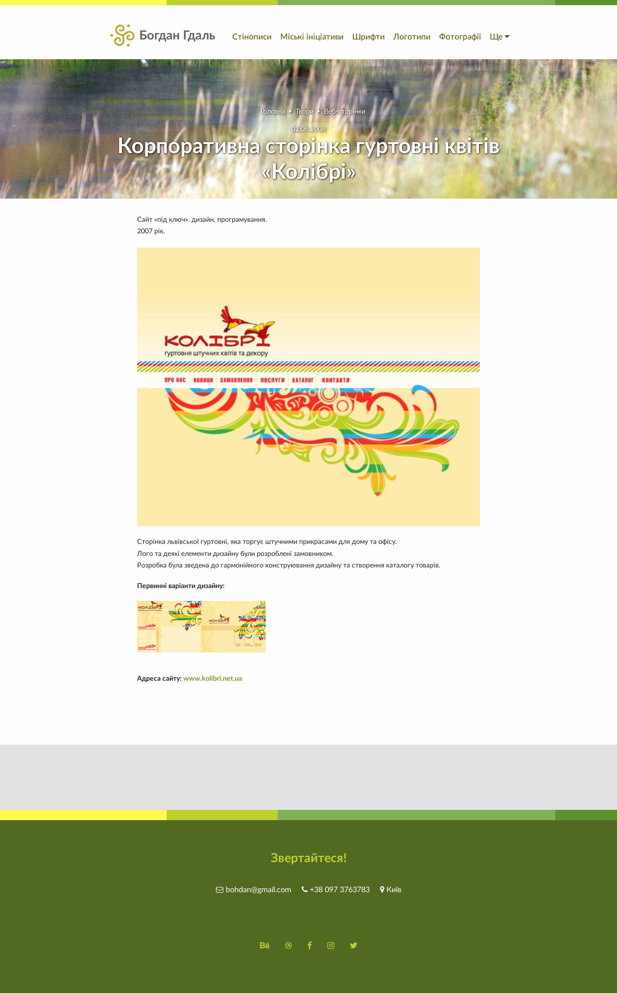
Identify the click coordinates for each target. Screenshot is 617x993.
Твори (305, 111)
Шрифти (368, 37)
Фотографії (460, 37)
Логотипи (412, 37)
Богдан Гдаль (161, 36)
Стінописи (252, 37)
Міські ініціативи (312, 37)
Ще (499, 37)
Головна (273, 111)
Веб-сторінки (344, 111)
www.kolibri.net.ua (212, 678)
